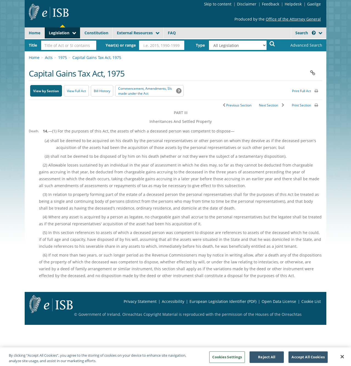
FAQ (172, 32)
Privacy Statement (140, 301)
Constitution (96, 32)
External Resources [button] (135, 32)
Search (305, 32)
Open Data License (279, 301)
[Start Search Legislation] (272, 43)
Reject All (266, 359)
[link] (301, 45)
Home (34, 32)
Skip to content (217, 4)
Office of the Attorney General (293, 19)
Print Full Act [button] (301, 91)
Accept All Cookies (307, 359)
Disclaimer (246, 4)
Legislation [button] (59, 32)
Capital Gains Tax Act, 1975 (96, 57)
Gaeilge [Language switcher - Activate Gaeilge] (314, 4)
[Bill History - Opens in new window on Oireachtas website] (102, 91)
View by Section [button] (46, 91)
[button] (314, 33)
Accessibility (173, 301)
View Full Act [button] (76, 91)
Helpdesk (293, 4)
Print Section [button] (301, 105)
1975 (62, 57)
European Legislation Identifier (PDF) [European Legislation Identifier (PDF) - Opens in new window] (222, 301)
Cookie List (311, 301)
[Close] (342, 359)
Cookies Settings (227, 359)
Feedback (270, 4)
